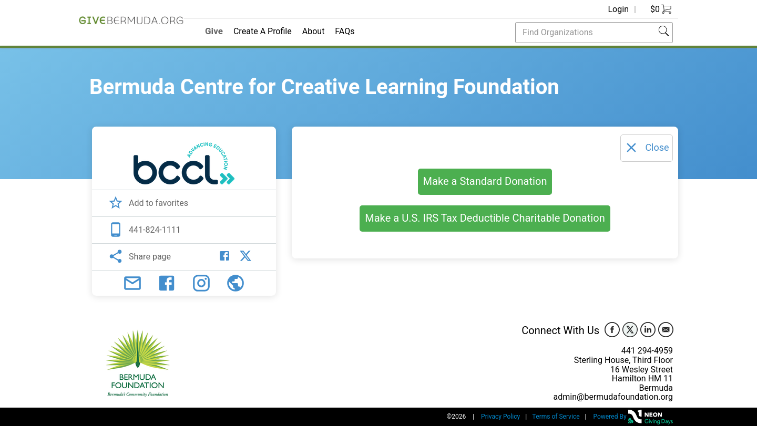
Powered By (633, 416)
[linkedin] (647, 329)
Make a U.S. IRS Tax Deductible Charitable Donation (485, 218)
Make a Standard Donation (485, 181)
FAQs (344, 31)
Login (618, 9)
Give (214, 31)
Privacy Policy (500, 416)
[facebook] (612, 329)
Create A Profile (262, 31)
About (313, 31)
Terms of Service (555, 416)
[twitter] (629, 329)
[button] (664, 32)
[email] (665, 329)
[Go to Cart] (657, 9)
